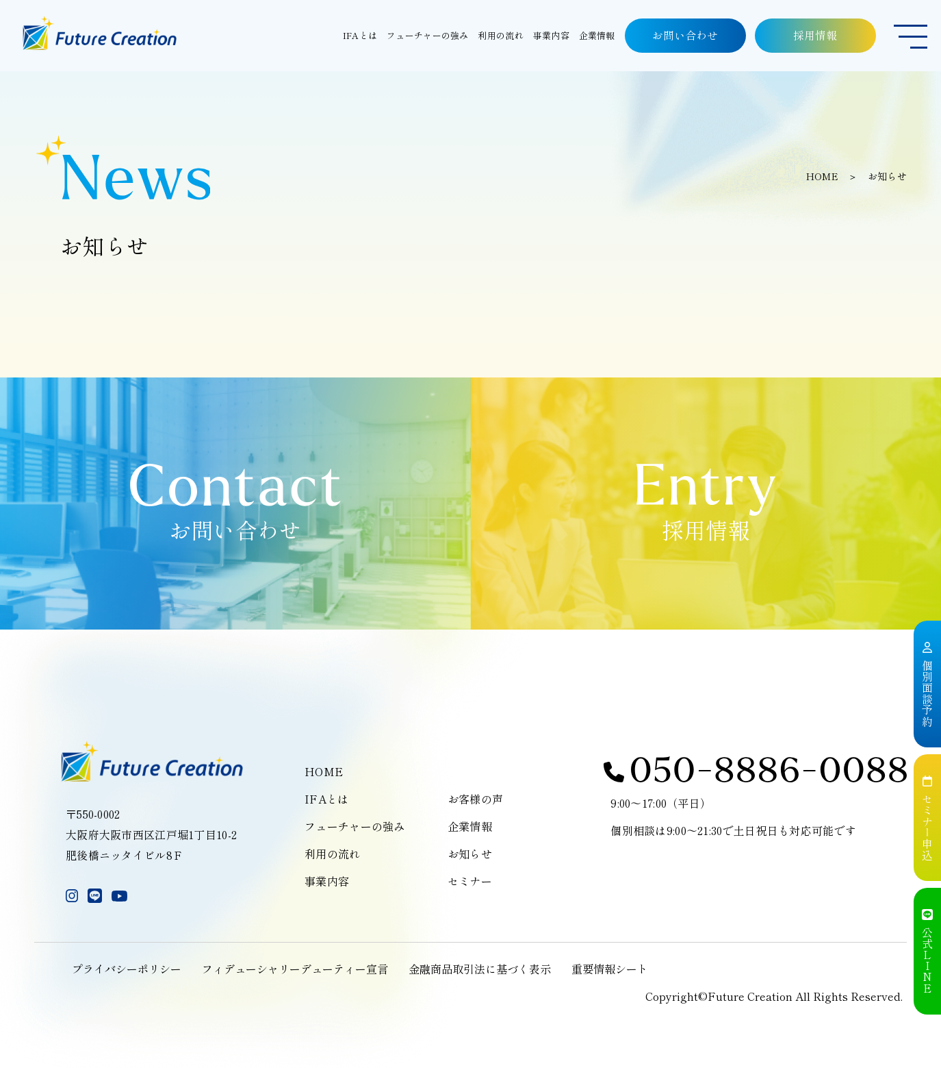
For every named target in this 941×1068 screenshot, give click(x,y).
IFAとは (326, 799)
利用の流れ (332, 853)
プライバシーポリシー (126, 968)
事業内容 (327, 881)
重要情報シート (609, 968)
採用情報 (816, 35)
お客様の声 (475, 799)
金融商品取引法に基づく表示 (480, 968)
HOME (822, 176)
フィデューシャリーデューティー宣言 (295, 968)
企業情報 (470, 826)
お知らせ (470, 853)
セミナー (470, 881)
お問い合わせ (685, 35)
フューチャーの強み (355, 826)
